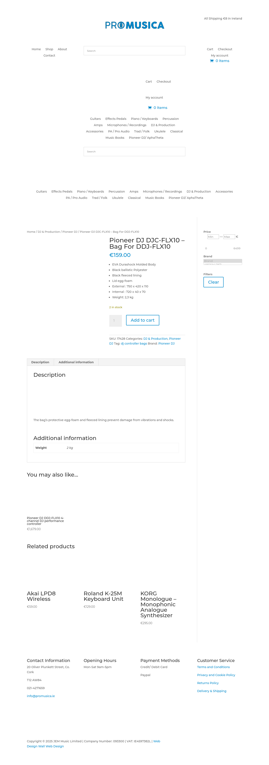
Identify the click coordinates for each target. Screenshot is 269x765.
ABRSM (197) (223, 264)
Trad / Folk (142, 131)
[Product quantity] (115, 321)
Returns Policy (208, 683)
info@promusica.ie (41, 696)
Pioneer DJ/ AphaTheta (146, 138)
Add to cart (142, 320)
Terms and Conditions (213, 667)
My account (219, 55)
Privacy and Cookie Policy (216, 675)
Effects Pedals (115, 119)
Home (36, 49)
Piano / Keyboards (144, 119)
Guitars (95, 119)
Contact (49, 55)
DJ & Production (163, 125)
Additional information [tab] (76, 362)
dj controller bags (134, 343)
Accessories (95, 131)
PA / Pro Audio (118, 131)
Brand (223, 261)
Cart (210, 49)
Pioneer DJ (69, 231)
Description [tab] (40, 362)
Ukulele (160, 131)
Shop (49, 49)
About (62, 49)
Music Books (114, 138)
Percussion (170, 119)
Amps (98, 125)
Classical (176, 131)
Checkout (225, 49)
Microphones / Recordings (126, 125)
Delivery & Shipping (211, 691)
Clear (213, 282)
